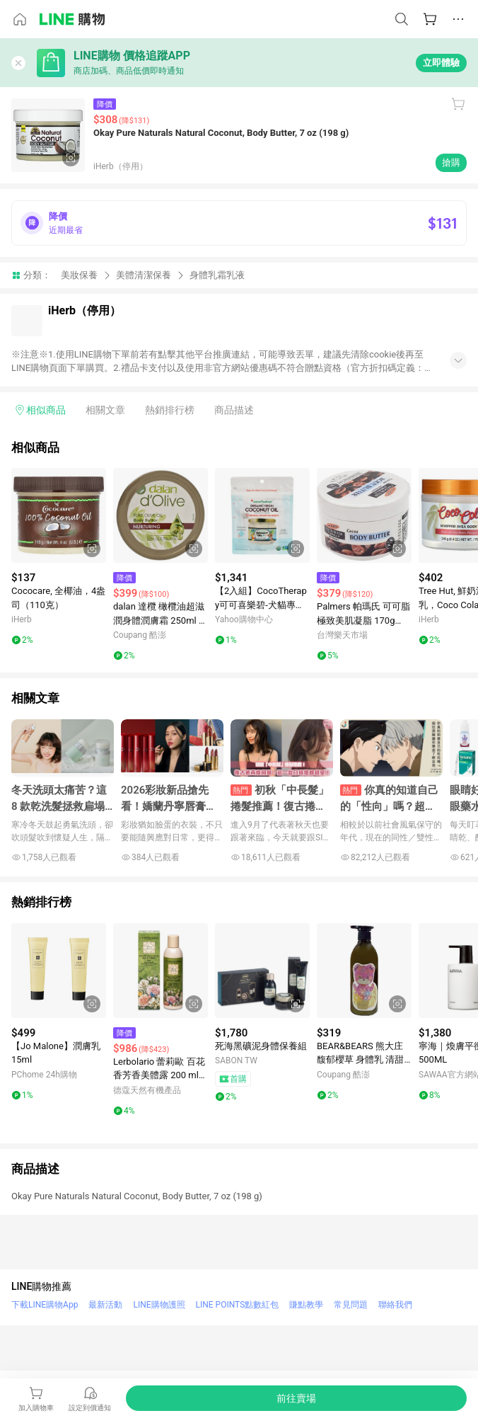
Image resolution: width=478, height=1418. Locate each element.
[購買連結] (296, 1398)
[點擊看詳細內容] (58, 515)
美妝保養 (79, 275)
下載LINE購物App (44, 1305)
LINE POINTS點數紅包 (237, 1305)
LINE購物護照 (159, 1305)
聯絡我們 (395, 1305)
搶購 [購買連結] (451, 162)
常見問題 (351, 1305)
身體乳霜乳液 (217, 275)
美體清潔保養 (143, 275)
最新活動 (105, 1305)
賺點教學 (306, 1305)
